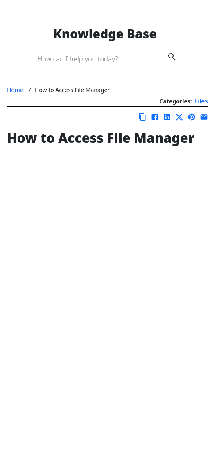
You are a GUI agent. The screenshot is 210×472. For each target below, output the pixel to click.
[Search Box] (93, 58)
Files (201, 101)
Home (15, 90)
